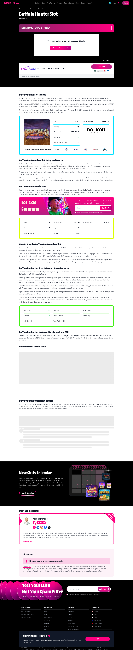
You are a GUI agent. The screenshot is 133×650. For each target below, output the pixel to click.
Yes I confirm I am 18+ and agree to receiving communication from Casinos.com (85, 594)
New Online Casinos (26, 618)
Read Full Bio (27, 542)
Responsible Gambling (73, 630)
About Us (90, 3)
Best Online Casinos (25, 612)
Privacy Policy (71, 624)
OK (98, 639)
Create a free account (60, 48)
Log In (78, 48)
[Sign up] (125, 3)
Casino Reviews (48, 618)
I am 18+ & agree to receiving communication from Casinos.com (90, 213)
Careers (70, 618)
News (45, 612)
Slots (43, 3)
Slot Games (47, 621)
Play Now (98, 68)
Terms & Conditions (73, 627)
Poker (45, 630)
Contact (70, 615)
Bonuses (59, 3)
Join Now (104, 590)
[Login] (117, 3)
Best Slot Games (32, 9)
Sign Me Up (106, 209)
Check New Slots (28, 494)
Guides (46, 615)
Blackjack (46, 624)
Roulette (46, 627)
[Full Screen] (107, 61)
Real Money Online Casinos (27, 615)
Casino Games (69, 3)
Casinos (37, 3)
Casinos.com (22, 9)
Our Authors (71, 612)
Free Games (51, 3)
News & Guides (80, 3)
